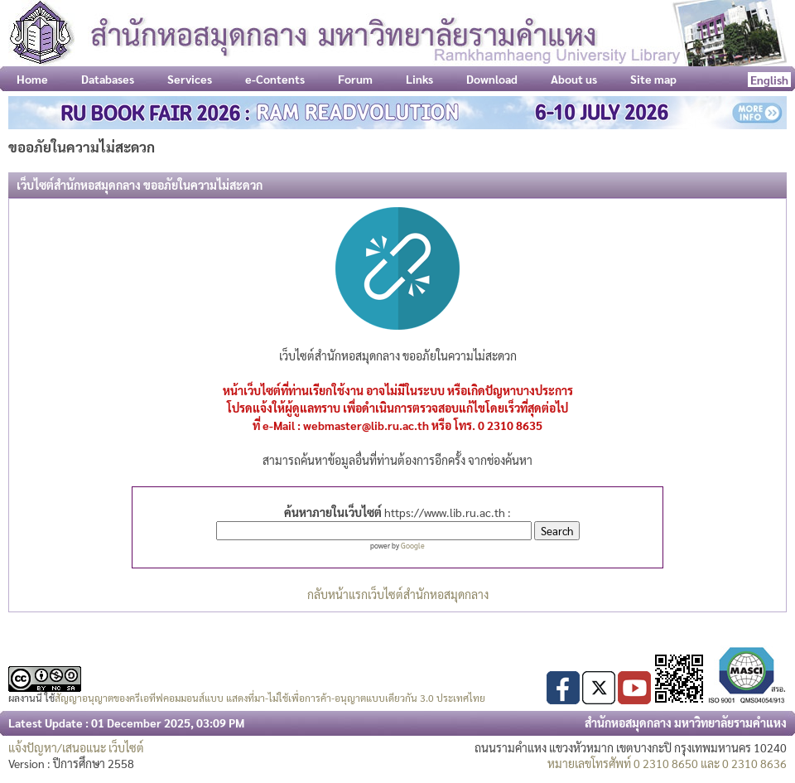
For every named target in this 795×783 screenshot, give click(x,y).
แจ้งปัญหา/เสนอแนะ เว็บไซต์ (76, 747)
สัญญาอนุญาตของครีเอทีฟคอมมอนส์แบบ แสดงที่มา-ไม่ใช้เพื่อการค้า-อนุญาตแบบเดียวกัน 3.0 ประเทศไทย (270, 697)
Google (413, 545)
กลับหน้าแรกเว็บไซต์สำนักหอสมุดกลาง (398, 594)
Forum (355, 78)
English (769, 79)
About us (574, 78)
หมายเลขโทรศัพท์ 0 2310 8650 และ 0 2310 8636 (667, 763)
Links (419, 78)
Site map (653, 78)
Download (492, 78)
